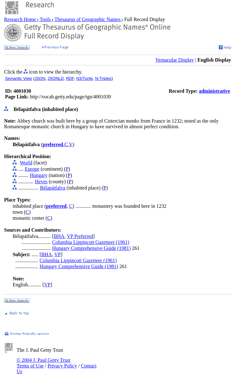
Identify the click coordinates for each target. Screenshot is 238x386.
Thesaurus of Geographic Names (87, 19)
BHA (59, 236)
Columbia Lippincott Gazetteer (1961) (90, 242)
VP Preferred (80, 236)
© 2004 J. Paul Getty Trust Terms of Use (43, 362)
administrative (214, 91)
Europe (32, 169)
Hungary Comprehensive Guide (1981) (91, 248)
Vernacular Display (174, 60)
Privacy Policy (62, 365)
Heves (41, 181)
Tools (45, 19)
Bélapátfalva (52, 187)
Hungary (38, 175)
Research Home (20, 19)
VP (57, 254)
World (26, 162)
